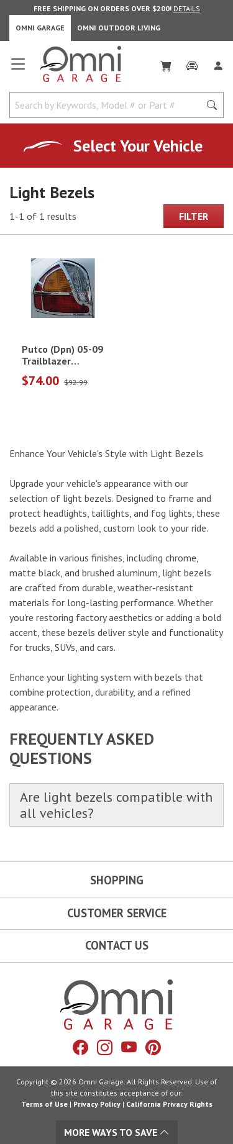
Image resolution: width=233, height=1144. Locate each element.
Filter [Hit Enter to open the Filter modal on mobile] (193, 216)
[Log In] (218, 63)
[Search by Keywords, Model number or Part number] (108, 105)
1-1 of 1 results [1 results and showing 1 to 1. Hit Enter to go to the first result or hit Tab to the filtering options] (42, 216)
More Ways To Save (117, 1132)
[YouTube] (129, 1047)
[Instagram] (104, 1047)
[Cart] (165, 63)
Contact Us (116, 945)
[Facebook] (80, 1047)
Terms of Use (44, 1104)
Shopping (117, 880)
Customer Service (117, 913)
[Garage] (192, 63)
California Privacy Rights (169, 1104)
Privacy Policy (97, 1104)
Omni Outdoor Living (118, 27)
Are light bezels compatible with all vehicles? (116, 805)
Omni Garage (40, 27)
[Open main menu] (18, 69)
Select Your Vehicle (138, 145)
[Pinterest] (153, 1047)
